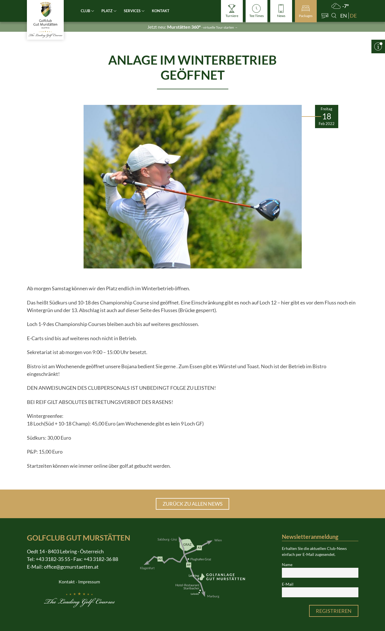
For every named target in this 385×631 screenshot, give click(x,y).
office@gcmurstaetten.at (71, 567)
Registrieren (334, 611)
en (343, 15)
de (353, 15)
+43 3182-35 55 (53, 559)
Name (287, 565)
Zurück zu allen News (193, 504)
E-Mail (287, 584)
